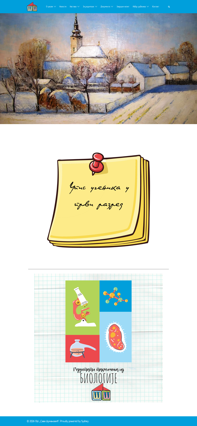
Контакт (155, 6)
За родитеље (88, 6)
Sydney (85, 421)
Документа (105, 6)
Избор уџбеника (139, 6)
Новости (62, 6)
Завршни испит (123, 6)
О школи (49, 6)
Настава (73, 6)
